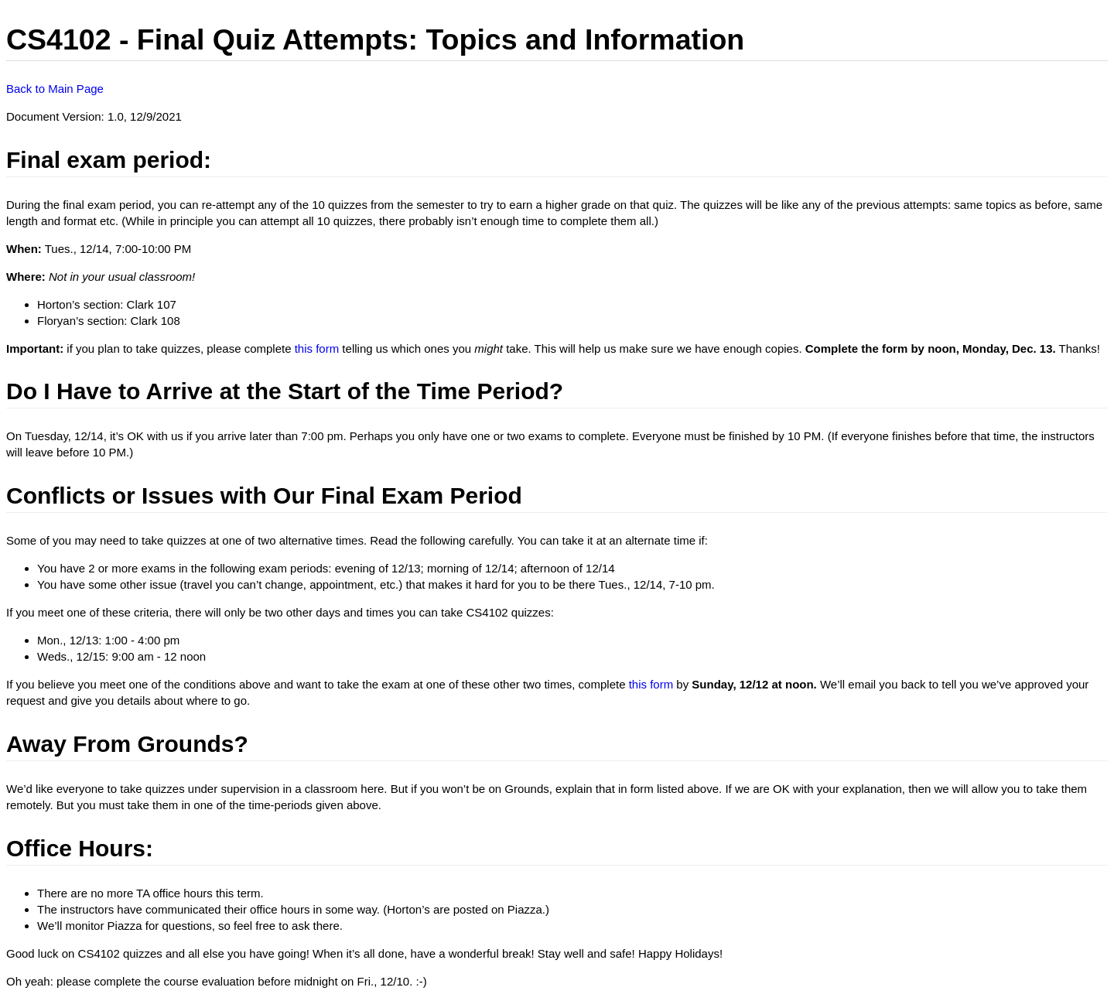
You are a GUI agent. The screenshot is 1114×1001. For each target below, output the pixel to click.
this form (317, 348)
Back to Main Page (55, 88)
